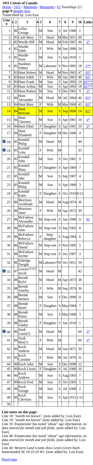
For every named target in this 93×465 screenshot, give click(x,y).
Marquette (47, 7)
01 (88, 219)
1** (88, 66)
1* (88, 42)
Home (6, 7)
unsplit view (21, 11)
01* (88, 72)
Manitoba (30, 7)
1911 (17, 7)
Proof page (9, 459)
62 (58, 7)
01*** (88, 82)
